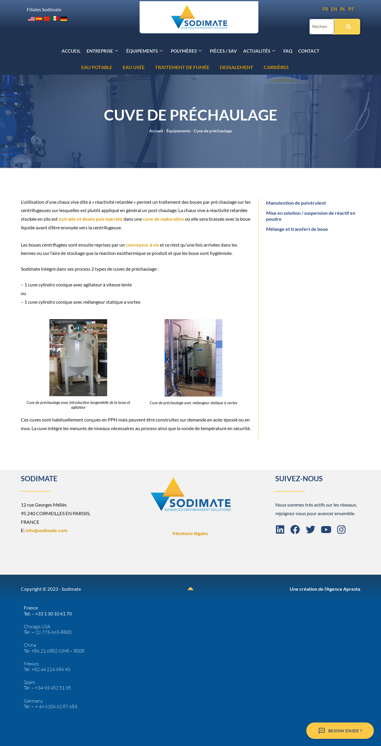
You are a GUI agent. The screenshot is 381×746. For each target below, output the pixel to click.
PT (351, 9)
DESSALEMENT (121, 66)
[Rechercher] (347, 26)
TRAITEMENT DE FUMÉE (67, 66)
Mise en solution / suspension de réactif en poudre (310, 215)
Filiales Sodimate (44, 9)
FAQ (287, 50)
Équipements (145, 50)
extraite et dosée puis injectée (91, 218)
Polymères (186, 50)
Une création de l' (308, 588)
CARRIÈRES (161, 66)
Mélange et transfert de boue (297, 228)
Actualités (259, 50)
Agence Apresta (343, 588)
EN (334, 9)
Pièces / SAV (223, 50)
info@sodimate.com (46, 529)
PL (342, 9)
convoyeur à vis (143, 244)
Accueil (72, 50)
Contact (308, 50)
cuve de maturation (163, 218)
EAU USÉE (19, 66)
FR (325, 9)
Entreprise (103, 50)
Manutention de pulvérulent (296, 202)
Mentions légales (190, 532)
